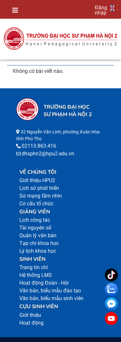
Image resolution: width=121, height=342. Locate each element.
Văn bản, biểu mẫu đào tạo (50, 291)
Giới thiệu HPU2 (37, 180)
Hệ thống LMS (35, 275)
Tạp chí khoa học (39, 243)
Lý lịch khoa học (37, 251)
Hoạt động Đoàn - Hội (44, 283)
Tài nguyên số (35, 228)
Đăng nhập (101, 10)
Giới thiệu (30, 315)
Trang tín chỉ (33, 267)
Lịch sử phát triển (39, 188)
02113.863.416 (39, 146)
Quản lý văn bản (37, 235)
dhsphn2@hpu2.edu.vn (48, 154)
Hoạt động (31, 323)
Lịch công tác (34, 220)
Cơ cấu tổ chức (36, 203)
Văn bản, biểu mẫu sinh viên (51, 298)
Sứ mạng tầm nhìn (40, 196)
